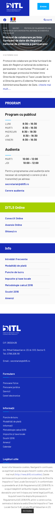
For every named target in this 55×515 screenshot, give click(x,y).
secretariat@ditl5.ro (17, 184)
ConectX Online (14, 218)
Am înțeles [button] (27, 511)
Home (5, 28)
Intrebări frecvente (16, 259)
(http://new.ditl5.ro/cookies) (28, 474)
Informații (8, 425)
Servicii (6, 391)
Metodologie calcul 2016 (19, 285)
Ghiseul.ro (11, 231)
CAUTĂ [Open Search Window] (48, 20)
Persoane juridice (11, 387)
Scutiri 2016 (12, 291)
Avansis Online (13, 224)
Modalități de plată (15, 265)
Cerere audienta (14, 190)
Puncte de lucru (14, 272)
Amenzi (9, 298)
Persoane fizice (10, 383)
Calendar (7, 446)
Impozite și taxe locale (18, 278)
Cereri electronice (11, 395)
